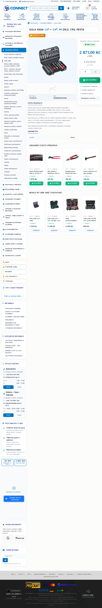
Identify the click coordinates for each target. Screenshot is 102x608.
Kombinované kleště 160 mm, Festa (71, 173)
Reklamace (9, 320)
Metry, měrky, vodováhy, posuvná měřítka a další (12, 65)
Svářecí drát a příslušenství (13, 141)
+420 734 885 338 (12, 401)
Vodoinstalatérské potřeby (13, 224)
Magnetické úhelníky (11, 148)
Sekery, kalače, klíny (10, 118)
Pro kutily (54, 1)
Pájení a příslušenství (11, 159)
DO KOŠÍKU (90, 80)
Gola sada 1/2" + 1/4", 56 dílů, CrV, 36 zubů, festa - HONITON (53, 220)
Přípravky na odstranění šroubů (12, 137)
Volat (8, 387)
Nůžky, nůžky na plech (11, 81)
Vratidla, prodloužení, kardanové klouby (11, 94)
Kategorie (34, 23)
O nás (84, 1)
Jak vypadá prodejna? (13, 356)
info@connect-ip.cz (26, 1)
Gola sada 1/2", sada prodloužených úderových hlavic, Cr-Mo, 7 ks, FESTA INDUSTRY (36, 220)
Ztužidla (7, 172)
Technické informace (13, 328)
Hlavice (6, 87)
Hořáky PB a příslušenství (12, 151)
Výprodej (9, 281)
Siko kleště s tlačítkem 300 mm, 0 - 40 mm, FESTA (54, 173)
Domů (12, 574)
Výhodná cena (11, 267)
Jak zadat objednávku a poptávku (14, 341)
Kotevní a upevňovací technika (14, 44)
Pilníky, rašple (8, 84)
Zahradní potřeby (12, 204)
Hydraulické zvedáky (10, 178)
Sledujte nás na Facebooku (13, 499)
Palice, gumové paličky (11, 115)
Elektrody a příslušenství (12, 144)
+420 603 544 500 (10, 1)
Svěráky (6, 162)
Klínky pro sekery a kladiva (13, 126)
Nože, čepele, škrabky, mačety (14, 58)
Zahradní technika (13, 199)
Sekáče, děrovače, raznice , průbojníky (13, 108)
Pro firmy (76, 1)
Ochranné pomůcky (13, 234)
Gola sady (57, 23)
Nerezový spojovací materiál (13, 37)
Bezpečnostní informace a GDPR (12, 324)
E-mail (19, 387)
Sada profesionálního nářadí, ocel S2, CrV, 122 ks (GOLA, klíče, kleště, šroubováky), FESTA (72, 220)
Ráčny (6, 99)
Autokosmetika (11, 229)
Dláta (6, 133)
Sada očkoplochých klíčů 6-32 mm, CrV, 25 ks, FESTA (36, 173)
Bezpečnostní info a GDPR (51, 576)
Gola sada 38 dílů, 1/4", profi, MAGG (89, 220)
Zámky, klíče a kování (13, 244)
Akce (7, 262)
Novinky (8, 272)
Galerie (60, 574)
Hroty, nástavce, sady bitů (12, 54)
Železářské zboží (12, 189)
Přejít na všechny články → (13, 296)
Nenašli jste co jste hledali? (13, 352)
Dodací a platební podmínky (12, 313)
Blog (90, 1)
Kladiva (6, 112)
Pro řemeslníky (65, 1)
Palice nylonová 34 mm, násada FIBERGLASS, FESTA (90, 173)
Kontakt (97, 1)
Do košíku (36, 183)
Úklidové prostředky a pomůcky (14, 250)
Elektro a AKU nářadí (14, 194)
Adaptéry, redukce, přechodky (14, 90)
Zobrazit (36, 231)
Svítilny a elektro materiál (13, 210)
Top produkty (11, 276)
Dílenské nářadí (46, 23)
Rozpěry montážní (10, 175)
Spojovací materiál (13, 32)
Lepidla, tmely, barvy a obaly (14, 217)
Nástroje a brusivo (13, 185)
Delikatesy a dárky (13, 256)
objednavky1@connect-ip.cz (14, 404)
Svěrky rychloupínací (10, 169)
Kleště (6, 77)
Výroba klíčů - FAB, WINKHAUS (12, 347)
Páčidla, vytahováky (10, 130)
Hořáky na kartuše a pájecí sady (13, 155)
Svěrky (6, 166)
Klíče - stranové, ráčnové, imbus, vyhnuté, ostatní (12, 70)
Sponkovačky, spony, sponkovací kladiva (10, 103)
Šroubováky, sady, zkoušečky (13, 74)
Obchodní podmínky (13, 309)
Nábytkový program (13, 239)
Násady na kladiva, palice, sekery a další (12, 122)
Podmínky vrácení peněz (14, 317)
